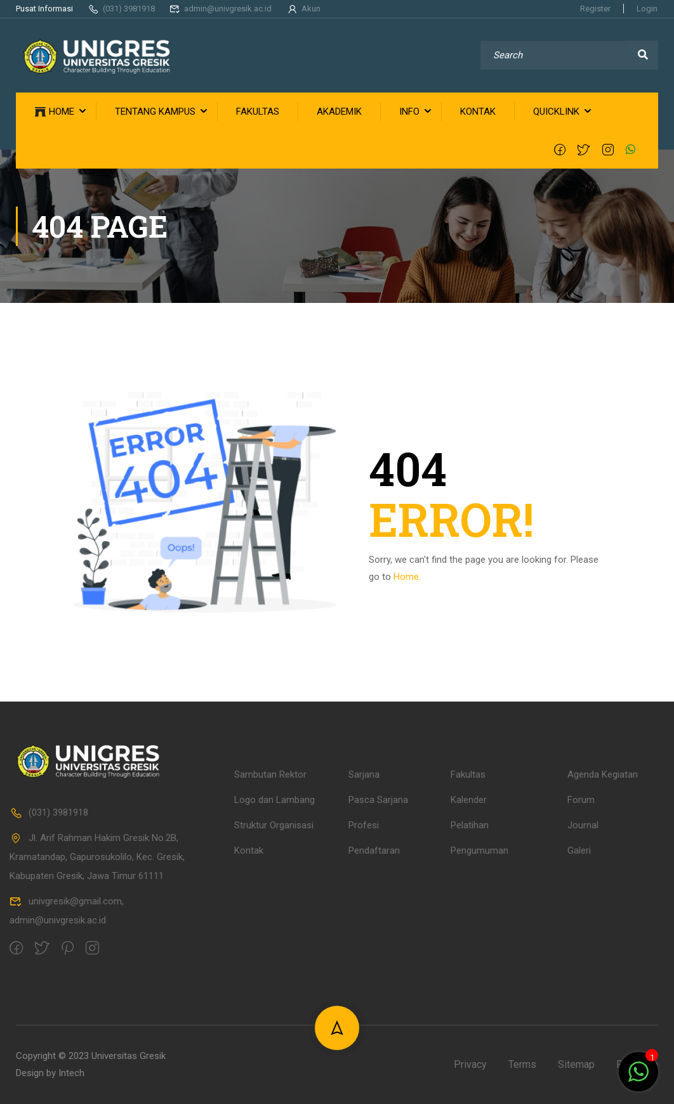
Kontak (248, 1000)
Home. (407, 576)
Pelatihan (470, 974)
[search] (642, 55)
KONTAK (478, 111)
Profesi (363, 974)
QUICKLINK (556, 111)
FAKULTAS (257, 111)
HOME (54, 112)
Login (647, 8)
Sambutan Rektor (270, 924)
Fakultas (468, 924)
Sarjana (364, 924)
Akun (303, 8)
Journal (582, 974)
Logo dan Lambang (274, 949)
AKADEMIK (339, 111)
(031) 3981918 (121, 8)
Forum (581, 949)
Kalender (469, 949)
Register (595, 8)
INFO (409, 111)
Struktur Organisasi (274, 974)
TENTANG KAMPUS (155, 111)
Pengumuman (479, 1000)
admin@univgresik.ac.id (220, 8)
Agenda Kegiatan (602, 924)
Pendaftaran (374, 1000)
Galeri (579, 1000)
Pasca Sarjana (378, 949)
